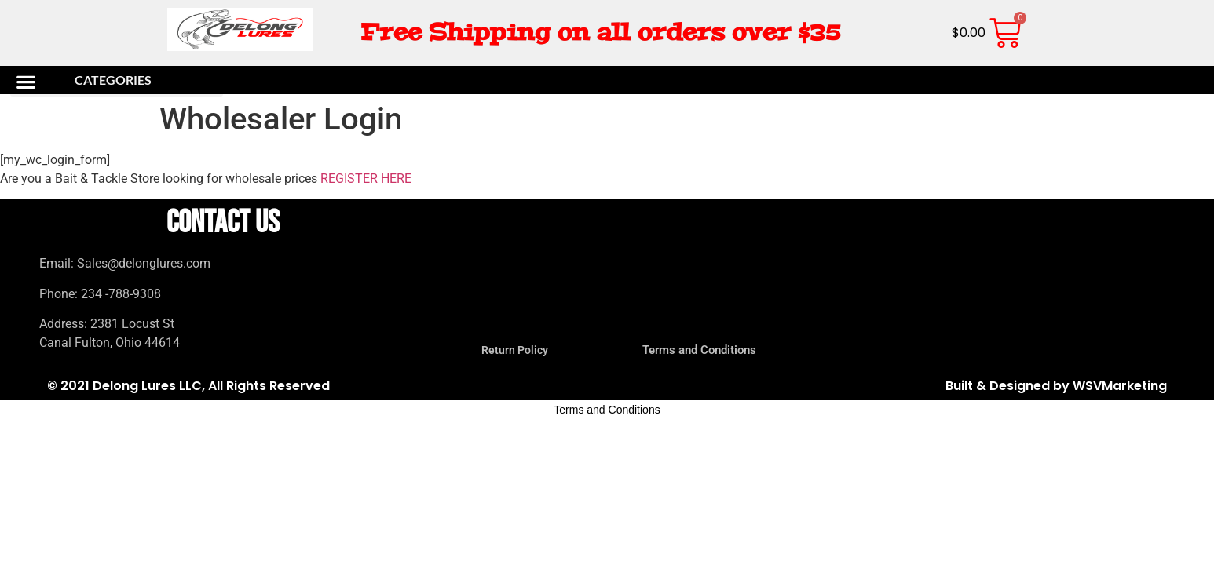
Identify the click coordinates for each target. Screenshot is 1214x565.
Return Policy (514, 350)
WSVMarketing (1120, 386)
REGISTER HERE (365, 178)
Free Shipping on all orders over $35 (600, 32)
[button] (116, 81)
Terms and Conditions (699, 350)
